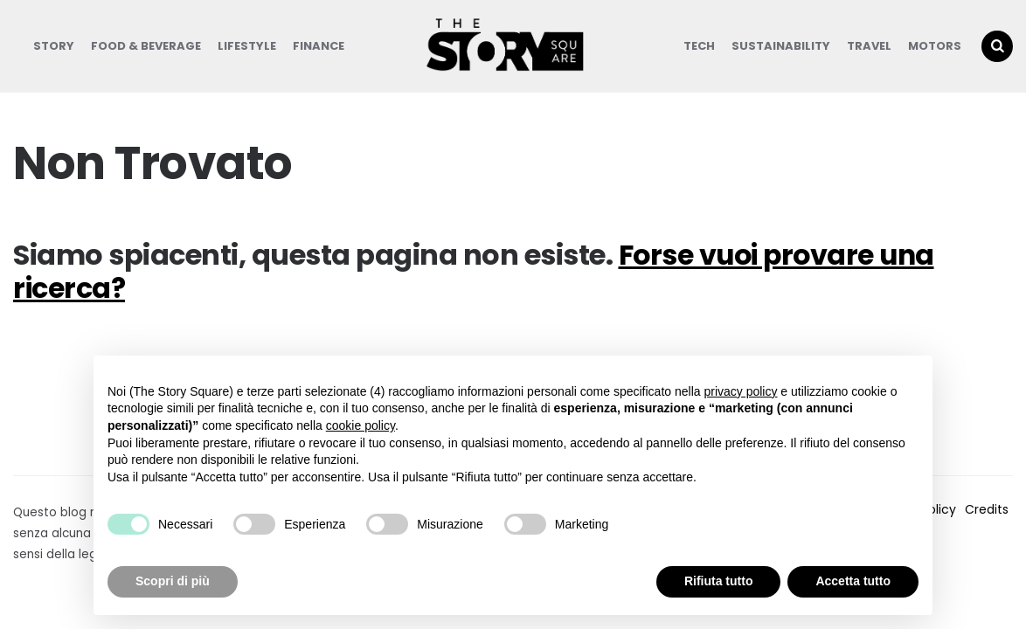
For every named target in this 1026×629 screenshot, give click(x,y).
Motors (934, 46)
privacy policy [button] (740, 391)
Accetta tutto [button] (853, 581)
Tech (699, 46)
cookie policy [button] (360, 425)
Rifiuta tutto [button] (718, 581)
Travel (869, 46)
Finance (318, 46)
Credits (987, 509)
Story (53, 46)
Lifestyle (247, 46)
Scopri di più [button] (172, 581)
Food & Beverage (146, 46)
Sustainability (780, 46)
